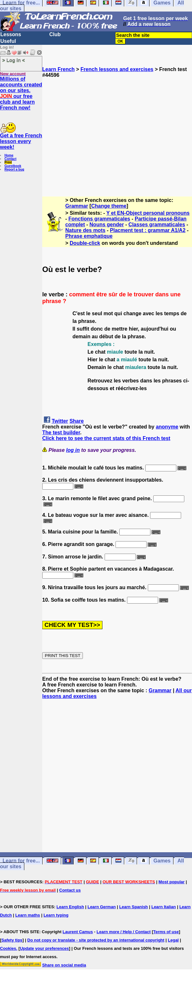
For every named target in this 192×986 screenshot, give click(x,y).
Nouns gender (107, 224)
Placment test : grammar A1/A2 (148, 230)
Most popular (171, 881)
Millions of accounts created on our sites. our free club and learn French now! (21, 93)
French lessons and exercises (117, 69)
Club (55, 34)
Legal (173, 940)
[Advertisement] (117, 134)
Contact (10, 159)
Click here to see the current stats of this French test (106, 438)
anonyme (167, 426)
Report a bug (14, 169)
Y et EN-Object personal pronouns (147, 213)
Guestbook (12, 166)
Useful (8, 41)
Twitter (60, 421)
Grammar (76, 206)
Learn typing (56, 915)
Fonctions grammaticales (99, 218)
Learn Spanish (133, 906)
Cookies (8, 948)
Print (8, 162)
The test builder (61, 432)
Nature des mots (85, 230)
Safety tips (11, 940)
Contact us (70, 890)
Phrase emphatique (89, 236)
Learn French (58, 69)
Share (76, 421)
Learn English (70, 906)
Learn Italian (163, 906)
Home (8, 155)
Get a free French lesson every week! (21, 141)
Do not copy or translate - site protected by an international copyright (95, 940)
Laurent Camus (78, 931)
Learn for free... (21, 860)
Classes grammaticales (156, 224)
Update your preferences (44, 948)
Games (162, 860)
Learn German (101, 906)
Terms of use (166, 931)
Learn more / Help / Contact (124, 931)
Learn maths (27, 915)
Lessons (10, 34)
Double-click (85, 243)
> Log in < (13, 60)
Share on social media (64, 965)
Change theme (108, 206)
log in (73, 450)
